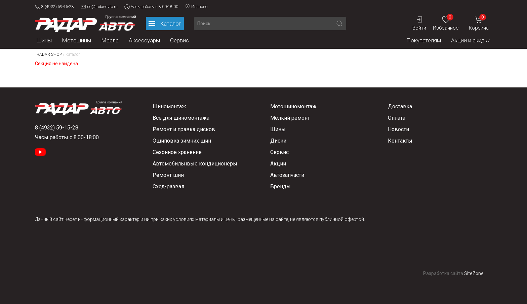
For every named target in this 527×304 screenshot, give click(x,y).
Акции (278, 163)
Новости (398, 129)
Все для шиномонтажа (181, 118)
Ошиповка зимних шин (182, 141)
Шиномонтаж (169, 106)
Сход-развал (168, 186)
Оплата (396, 118)
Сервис (179, 40)
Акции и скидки (470, 40)
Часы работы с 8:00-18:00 (151, 6)
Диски (278, 141)
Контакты (400, 141)
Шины (44, 40)
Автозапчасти (287, 175)
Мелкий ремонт (290, 118)
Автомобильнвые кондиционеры (195, 163)
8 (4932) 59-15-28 (54, 6)
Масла (110, 40)
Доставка (400, 106)
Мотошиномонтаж (293, 106)
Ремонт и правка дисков (184, 129)
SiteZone (474, 273)
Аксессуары (144, 40)
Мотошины (76, 40)
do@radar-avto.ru (99, 6)
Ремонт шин (168, 175)
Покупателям (423, 40)
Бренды (280, 186)
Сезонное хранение (177, 152)
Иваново (196, 6)
